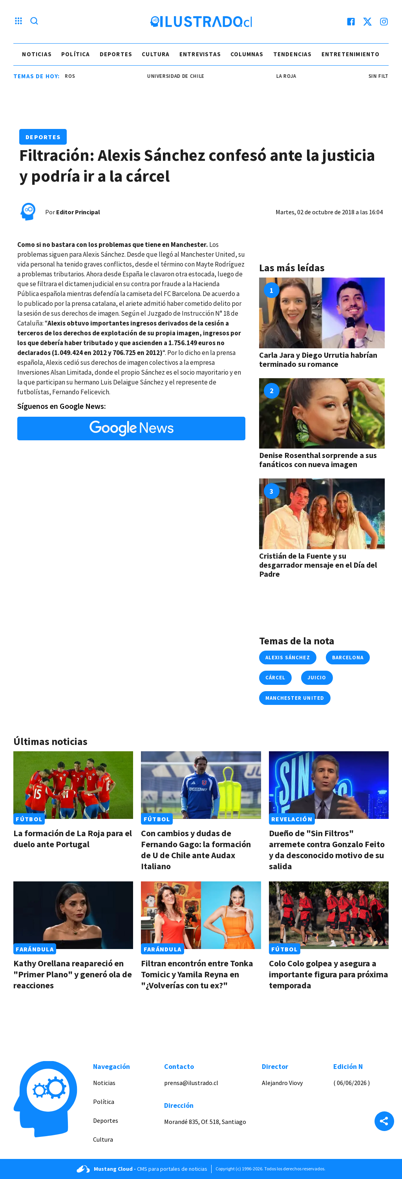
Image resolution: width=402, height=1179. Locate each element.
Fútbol (29, 819)
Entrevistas (200, 54)
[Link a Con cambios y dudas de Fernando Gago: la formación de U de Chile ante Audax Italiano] (201, 785)
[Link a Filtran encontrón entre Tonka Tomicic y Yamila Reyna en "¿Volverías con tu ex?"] (201, 915)
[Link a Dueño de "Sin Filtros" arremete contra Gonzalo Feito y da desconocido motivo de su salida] (329, 785)
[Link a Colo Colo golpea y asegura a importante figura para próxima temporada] (329, 915)
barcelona (348, 657)
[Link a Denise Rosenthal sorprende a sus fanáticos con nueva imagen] (322, 413)
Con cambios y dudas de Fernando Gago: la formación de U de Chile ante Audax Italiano (196, 850)
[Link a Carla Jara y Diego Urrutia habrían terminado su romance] (322, 313)
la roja (290, 76)
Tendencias (292, 54)
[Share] (384, 1122)
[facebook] (351, 21)
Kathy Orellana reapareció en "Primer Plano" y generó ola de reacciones (72, 974)
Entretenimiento (351, 54)
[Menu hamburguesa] (18, 21)
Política (75, 54)
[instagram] (384, 21)
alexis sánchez (287, 657)
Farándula (35, 949)
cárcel (275, 677)
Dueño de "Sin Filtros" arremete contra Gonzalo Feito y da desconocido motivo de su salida (327, 850)
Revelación (291, 819)
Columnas (247, 54)
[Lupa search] (34, 21)
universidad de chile (179, 76)
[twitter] (367, 21)
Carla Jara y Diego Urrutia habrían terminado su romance (318, 359)
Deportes (116, 54)
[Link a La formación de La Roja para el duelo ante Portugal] (73, 785)
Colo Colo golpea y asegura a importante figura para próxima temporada (328, 974)
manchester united (294, 698)
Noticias (37, 54)
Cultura (156, 54)
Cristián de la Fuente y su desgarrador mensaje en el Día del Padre (318, 565)
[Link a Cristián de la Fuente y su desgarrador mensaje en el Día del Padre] (322, 513)
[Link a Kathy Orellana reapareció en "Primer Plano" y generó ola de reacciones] (73, 915)
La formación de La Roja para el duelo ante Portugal (72, 839)
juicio (316, 677)
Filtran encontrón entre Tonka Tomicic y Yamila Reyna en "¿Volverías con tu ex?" (197, 974)
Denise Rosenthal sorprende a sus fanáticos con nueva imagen (318, 459)
